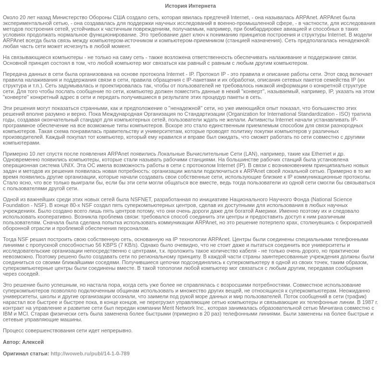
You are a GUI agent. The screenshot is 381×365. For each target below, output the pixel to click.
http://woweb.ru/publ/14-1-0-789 (89, 353)
